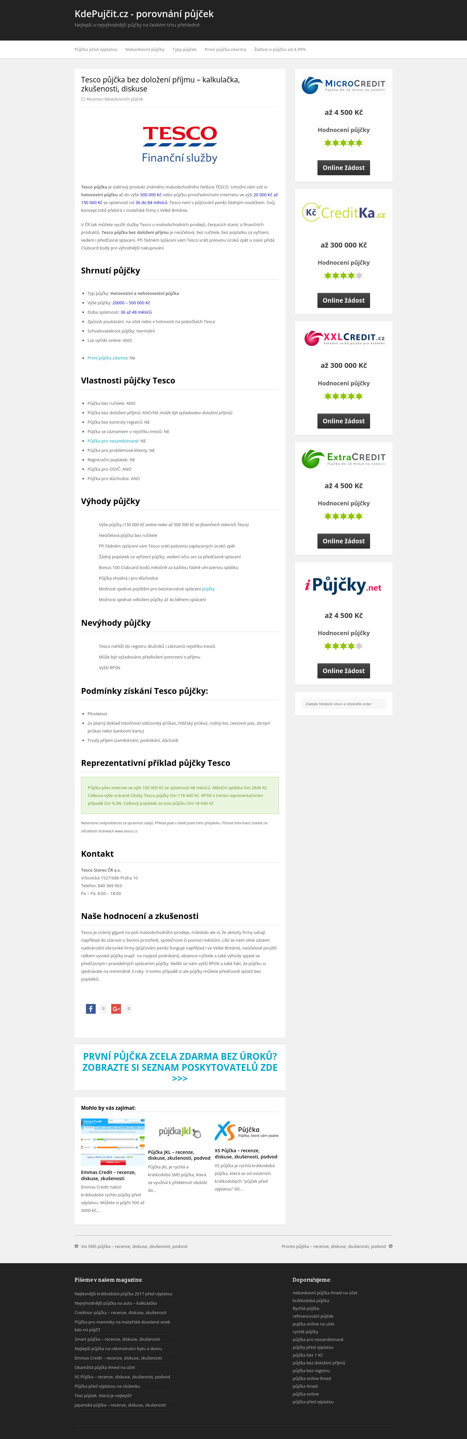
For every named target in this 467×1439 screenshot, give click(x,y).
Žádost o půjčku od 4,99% (280, 49)
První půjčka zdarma (225, 49)
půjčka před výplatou (313, 1402)
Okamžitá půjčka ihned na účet (105, 1367)
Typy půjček (185, 49)
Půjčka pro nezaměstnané (113, 441)
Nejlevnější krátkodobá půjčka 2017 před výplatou (124, 1294)
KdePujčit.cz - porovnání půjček (144, 13)
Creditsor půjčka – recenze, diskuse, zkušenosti (120, 1312)
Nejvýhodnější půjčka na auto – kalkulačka (116, 1303)
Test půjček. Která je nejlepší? (103, 1395)
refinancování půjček (313, 1316)
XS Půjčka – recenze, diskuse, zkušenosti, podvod (246, 1154)
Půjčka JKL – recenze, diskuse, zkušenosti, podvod (179, 1155)
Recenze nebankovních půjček (115, 99)
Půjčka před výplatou (96, 49)
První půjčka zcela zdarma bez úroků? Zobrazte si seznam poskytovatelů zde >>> (180, 1067)
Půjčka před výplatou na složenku (107, 1386)
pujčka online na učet (313, 1324)
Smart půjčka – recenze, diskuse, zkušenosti (117, 1339)
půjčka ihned (305, 1386)
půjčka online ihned (312, 1378)
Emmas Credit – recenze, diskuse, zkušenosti (108, 1175)
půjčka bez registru (311, 1370)
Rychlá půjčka (306, 1308)
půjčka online (306, 1394)
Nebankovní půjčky (145, 49)
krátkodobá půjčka (311, 1300)
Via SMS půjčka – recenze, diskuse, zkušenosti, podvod (134, 1246)
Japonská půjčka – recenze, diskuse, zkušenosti (120, 1405)
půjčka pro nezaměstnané (318, 1339)
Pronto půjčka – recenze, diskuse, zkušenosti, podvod (334, 1246)
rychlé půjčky (305, 1332)
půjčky (208, 589)
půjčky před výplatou (313, 1347)
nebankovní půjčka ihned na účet (325, 1293)
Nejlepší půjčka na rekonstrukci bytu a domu (118, 1348)
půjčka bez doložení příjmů (319, 1363)
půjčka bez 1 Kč (308, 1355)
